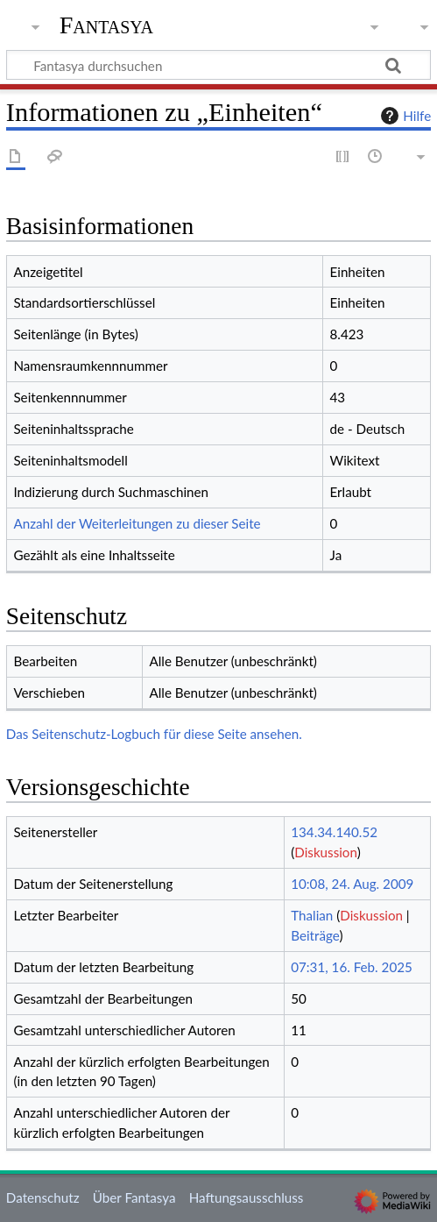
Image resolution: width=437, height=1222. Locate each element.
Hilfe (404, 115)
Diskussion (325, 852)
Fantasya (106, 25)
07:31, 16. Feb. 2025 (351, 967)
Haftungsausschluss (246, 1197)
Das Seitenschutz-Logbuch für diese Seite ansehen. (154, 734)
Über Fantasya (134, 1197)
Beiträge (315, 935)
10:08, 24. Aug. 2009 (352, 884)
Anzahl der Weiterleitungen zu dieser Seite (136, 523)
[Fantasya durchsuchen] (218, 65)
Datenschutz (43, 1197)
